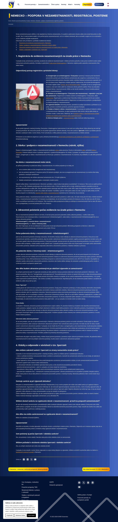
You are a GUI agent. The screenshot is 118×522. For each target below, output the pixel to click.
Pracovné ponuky (30, 4)
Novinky (63, 4)
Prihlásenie (99, 4)
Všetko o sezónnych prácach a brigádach (31, 496)
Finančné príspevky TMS (29, 487)
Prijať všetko (31, 515)
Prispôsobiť (9, 515)
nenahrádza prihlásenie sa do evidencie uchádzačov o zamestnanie (79, 137)
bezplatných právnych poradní (25, 452)
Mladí (70, 4)
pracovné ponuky (69, 118)
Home (9, 21)
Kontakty (77, 4)
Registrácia (87, 4)
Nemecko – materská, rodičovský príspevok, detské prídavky (29, 469)
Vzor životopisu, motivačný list (30, 483)
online (57, 150)
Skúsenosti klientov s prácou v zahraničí (31, 491)
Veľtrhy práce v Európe (84, 495)
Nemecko (33, 21)
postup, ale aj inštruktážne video (70, 84)
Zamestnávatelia (43, 4)
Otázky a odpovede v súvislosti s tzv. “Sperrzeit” (33, 49)
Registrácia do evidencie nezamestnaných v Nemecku (35, 43)
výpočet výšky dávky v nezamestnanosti (47, 193)
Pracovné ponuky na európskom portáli (83, 499)
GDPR (51, 482)
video (83, 150)
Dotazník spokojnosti (56, 485)
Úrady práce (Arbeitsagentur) (57, 63)
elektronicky (49, 98)
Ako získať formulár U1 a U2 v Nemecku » (96, 469)
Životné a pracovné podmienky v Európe (21, 21)
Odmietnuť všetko (20, 515)
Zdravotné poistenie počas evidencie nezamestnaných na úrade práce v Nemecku (43, 47)
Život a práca (55, 4)
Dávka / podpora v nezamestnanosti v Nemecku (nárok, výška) (37, 45)
